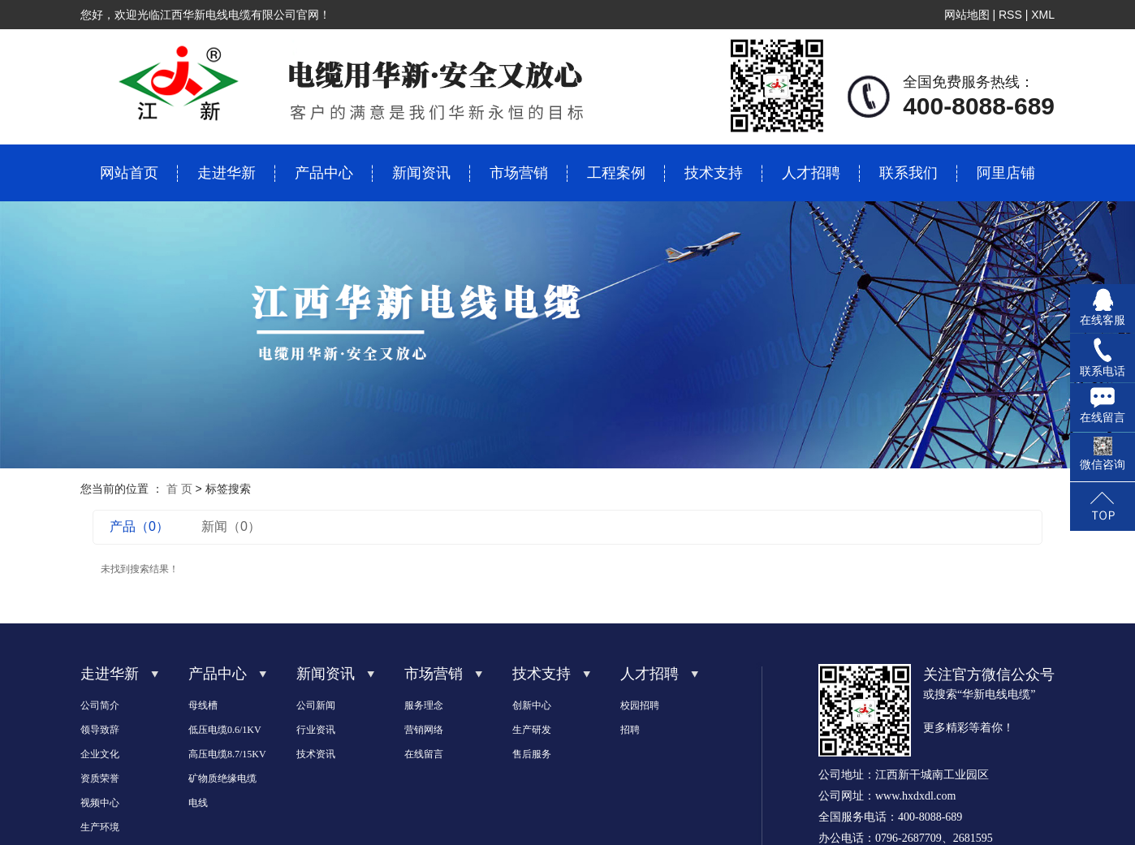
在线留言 (423, 754)
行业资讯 (315, 729)
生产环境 (99, 827)
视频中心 (99, 802)
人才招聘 (811, 173)
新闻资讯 (421, 173)
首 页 (179, 488)
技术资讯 (315, 754)
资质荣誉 (99, 778)
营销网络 (423, 729)
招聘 (630, 729)
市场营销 (519, 173)
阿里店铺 (1006, 173)
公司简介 (99, 705)
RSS (1010, 14)
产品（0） (139, 526)
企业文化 (99, 754)
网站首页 (129, 173)
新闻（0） (231, 526)
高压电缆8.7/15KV (227, 754)
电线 (198, 802)
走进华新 (226, 173)
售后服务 (531, 754)
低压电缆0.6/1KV (224, 729)
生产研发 (531, 729)
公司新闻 (315, 705)
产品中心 (324, 173)
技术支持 (713, 173)
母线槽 (203, 705)
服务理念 (423, 705)
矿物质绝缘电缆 (222, 778)
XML (1043, 14)
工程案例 (616, 173)
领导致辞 (99, 729)
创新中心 (531, 705)
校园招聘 (639, 705)
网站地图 (967, 14)
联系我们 (908, 173)
